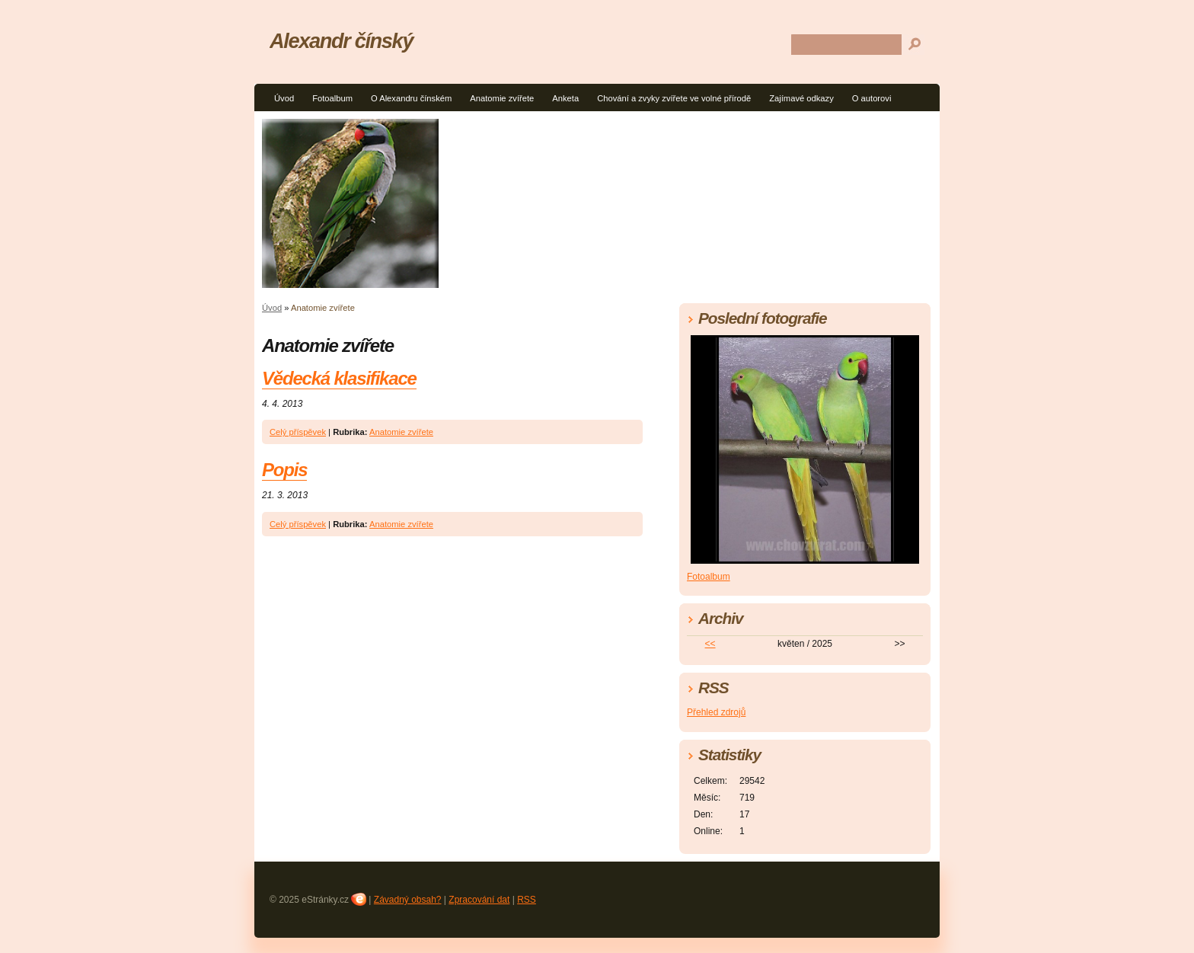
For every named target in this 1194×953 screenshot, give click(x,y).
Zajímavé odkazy (801, 98)
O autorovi (872, 98)
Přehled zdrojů (716, 712)
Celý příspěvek (298, 432)
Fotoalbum (332, 98)
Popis (284, 469)
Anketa (565, 98)
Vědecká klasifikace (339, 378)
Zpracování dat (479, 899)
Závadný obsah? (408, 899)
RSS (526, 899)
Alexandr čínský (341, 41)
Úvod (284, 98)
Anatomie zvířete (502, 98)
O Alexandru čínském (411, 98)
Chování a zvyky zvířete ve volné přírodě (674, 98)
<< (710, 643)
